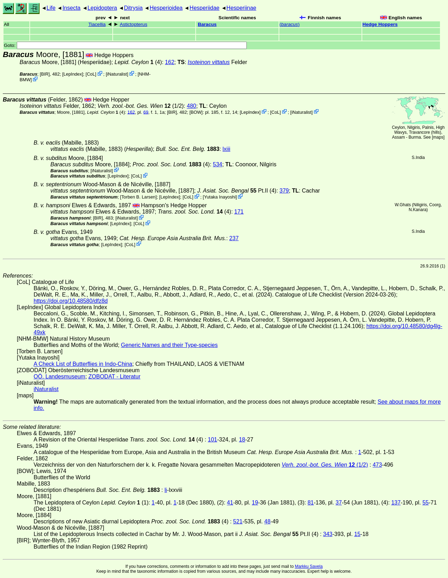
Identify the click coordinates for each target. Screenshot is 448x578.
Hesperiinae (241, 8)
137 (396, 503)
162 (169, 62)
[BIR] (45, 74)
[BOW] (196, 111)
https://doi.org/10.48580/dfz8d (71, 301)
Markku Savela (308, 566)
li (165, 490)
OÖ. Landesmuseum (59, 376)
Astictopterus (133, 24)
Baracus (207, 24)
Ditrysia (133, 8)
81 (311, 503)
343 (327, 534)
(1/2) (140, 106)
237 (234, 238)
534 (217, 164)
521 (238, 521)
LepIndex (72, 74)
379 (284, 191)
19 (255, 503)
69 (146, 111)
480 (191, 106)
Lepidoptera (102, 8)
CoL (91, 74)
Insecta (71, 8)
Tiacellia (96, 24)
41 (230, 503)
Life (51, 8)
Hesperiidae (204, 8)
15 (357, 534)
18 (242, 440)
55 (425, 503)
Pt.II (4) (236, 191)
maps (438, 137)
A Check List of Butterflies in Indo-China (83, 364)
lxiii (226, 149)
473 (377, 465)
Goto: (125, 45)
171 (239, 212)
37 (339, 503)
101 (212, 440)
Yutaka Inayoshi (220, 197)
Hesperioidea (165, 8)
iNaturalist (117, 74)
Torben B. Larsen (138, 197)
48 (267, 521)
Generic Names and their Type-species (169, 345)
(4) (171, 164)
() (290, 24)
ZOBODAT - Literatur (115, 376)
